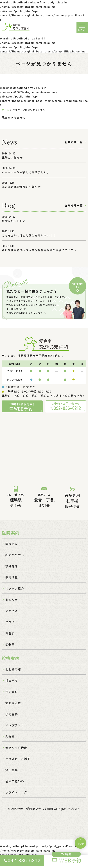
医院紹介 (11, 547)
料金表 (10, 636)
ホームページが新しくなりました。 (26, 173)
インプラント (14, 728)
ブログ (10, 625)
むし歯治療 (13, 672)
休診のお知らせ (12, 159)
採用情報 (11, 580)
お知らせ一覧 (74, 143)
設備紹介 (11, 569)
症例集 (10, 647)
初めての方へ (14, 558)
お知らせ (11, 603)
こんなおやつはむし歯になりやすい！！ (29, 237)
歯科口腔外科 (14, 784)
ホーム (5, 111)
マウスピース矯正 (17, 762)
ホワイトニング (16, 795)
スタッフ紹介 (14, 592)
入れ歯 (10, 739)
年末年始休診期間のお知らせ (21, 188)
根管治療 (11, 684)
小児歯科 (11, 717)
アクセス (11, 614)
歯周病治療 (13, 706)
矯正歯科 (11, 773)
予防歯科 (11, 695)
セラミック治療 (16, 751)
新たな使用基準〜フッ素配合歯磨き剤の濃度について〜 (39, 251)
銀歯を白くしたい (14, 222)
